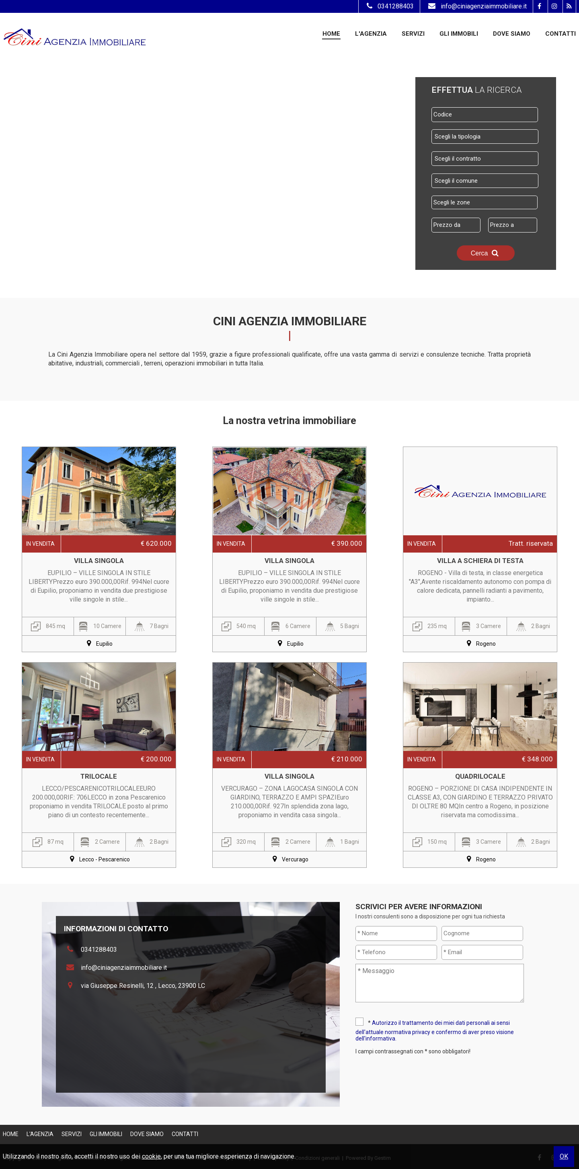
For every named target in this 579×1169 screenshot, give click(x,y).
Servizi (413, 33)
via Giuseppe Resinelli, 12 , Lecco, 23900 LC (143, 985)
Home (331, 33)
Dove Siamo (511, 33)
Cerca (486, 253)
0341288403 (389, 6)
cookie (151, 1156)
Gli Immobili (458, 33)
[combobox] (485, 136)
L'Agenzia (371, 33)
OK (564, 1156)
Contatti (560, 33)
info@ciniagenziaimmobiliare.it (476, 6)
